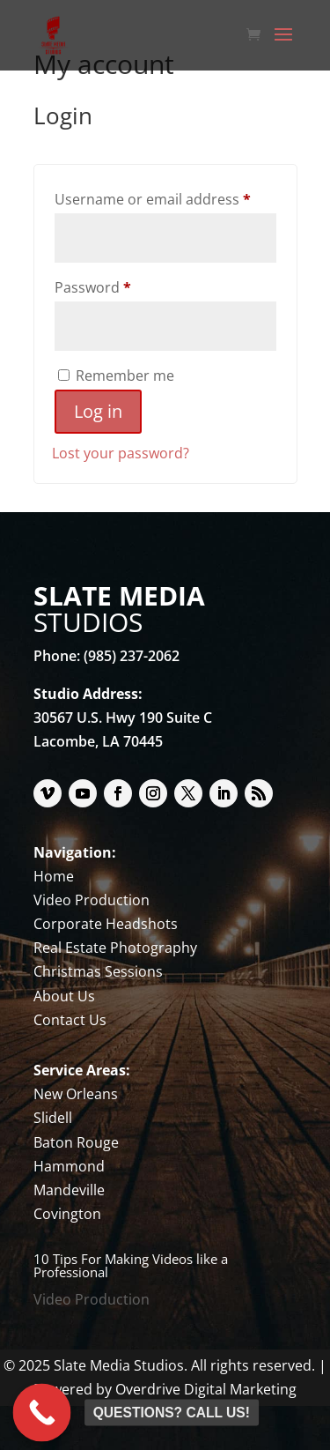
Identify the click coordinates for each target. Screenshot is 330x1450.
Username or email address (165, 197)
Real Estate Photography (115, 947)
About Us (64, 996)
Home (53, 876)
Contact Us (69, 1020)
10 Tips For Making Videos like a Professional (130, 1265)
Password (123, 285)
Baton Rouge (76, 1142)
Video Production (91, 900)
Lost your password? (120, 453)
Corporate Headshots (105, 923)
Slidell (52, 1117)
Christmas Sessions (98, 971)
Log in (98, 411)
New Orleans (75, 1094)
